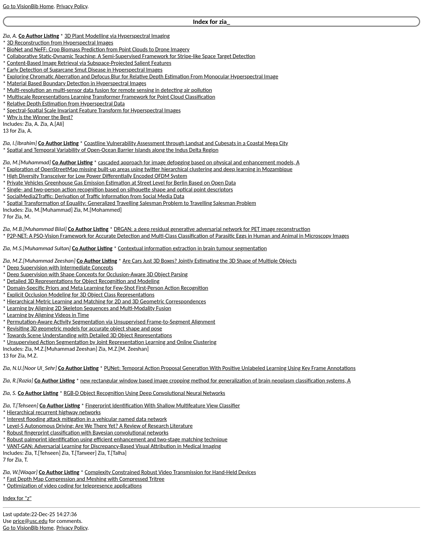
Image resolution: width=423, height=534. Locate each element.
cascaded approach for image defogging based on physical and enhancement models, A (199, 162)
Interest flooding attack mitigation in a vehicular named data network (87, 419)
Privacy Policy (71, 6)
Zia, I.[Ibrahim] (20, 143)
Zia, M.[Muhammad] (27, 162)
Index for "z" (17, 498)
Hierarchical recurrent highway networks (54, 412)
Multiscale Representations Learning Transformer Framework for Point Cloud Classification (111, 96)
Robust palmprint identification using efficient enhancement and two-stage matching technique (117, 439)
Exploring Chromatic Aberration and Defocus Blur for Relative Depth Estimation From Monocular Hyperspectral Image (143, 76)
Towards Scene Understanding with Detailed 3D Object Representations (89, 335)
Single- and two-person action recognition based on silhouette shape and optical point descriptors (120, 189)
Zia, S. (9, 393)
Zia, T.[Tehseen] (20, 405)
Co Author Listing (39, 35)
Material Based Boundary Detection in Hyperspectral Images (76, 83)
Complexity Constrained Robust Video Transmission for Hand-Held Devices (170, 472)
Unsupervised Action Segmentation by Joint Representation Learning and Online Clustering (111, 342)
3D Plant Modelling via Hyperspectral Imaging (117, 35)
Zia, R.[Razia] (18, 380)
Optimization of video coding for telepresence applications (74, 485)
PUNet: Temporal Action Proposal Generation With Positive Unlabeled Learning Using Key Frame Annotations (230, 368)
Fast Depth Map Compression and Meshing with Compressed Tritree (85, 479)
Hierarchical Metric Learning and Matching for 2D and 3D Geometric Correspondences (106, 301)
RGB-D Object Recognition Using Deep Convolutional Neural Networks (144, 393)
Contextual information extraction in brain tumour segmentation (192, 248)
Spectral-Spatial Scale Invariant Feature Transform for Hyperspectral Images (94, 110)
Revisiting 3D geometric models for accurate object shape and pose (84, 328)
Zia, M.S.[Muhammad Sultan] (37, 248)
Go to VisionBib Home (28, 6)
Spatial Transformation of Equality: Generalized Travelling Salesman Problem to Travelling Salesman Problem (131, 203)
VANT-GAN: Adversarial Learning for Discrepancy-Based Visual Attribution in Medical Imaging (114, 446)
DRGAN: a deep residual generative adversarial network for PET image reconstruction (212, 229)
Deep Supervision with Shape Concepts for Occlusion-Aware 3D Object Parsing (97, 274)
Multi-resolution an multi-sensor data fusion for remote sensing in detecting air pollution (109, 90)
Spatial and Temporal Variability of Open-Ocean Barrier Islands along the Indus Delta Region (113, 150)
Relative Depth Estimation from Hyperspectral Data (66, 103)
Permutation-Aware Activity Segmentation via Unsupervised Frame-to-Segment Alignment (111, 321)
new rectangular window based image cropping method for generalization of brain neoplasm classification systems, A (215, 380)
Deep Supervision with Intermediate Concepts (60, 267)
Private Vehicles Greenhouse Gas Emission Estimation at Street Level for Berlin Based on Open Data (121, 182)
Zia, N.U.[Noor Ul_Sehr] (30, 368)
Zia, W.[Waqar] (20, 472)
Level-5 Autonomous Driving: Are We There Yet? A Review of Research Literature (100, 425)
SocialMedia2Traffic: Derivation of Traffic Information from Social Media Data (95, 196)
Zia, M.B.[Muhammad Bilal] (35, 229)
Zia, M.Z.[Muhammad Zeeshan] (39, 260)
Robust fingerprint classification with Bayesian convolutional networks (88, 432)
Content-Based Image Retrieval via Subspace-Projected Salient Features (89, 63)
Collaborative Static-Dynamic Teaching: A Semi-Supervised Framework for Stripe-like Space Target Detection (131, 56)
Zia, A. (10, 35)
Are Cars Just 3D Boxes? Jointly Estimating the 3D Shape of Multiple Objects (210, 260)
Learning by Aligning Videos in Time (48, 315)
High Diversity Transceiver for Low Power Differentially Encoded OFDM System (97, 176)
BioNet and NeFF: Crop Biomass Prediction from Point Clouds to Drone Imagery (98, 49)
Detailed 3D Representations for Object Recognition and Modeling (83, 281)
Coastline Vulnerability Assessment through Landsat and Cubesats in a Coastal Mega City (186, 143)
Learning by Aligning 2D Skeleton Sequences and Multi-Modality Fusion (89, 308)
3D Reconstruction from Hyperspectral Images (60, 42)
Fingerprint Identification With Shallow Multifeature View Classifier (162, 405)
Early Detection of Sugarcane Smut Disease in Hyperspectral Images (85, 69)
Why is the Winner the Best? (40, 117)
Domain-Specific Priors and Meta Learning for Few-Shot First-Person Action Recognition (107, 287)
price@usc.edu (30, 521)
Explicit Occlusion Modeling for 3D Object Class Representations (80, 294)
